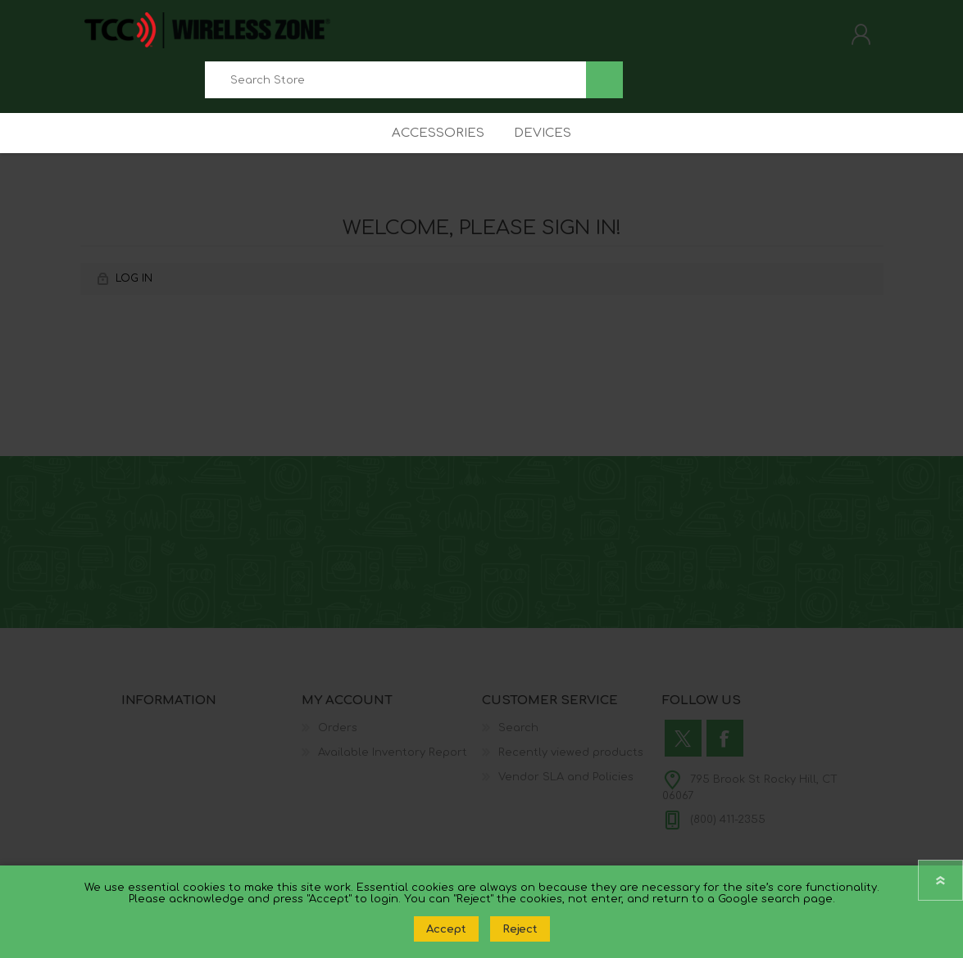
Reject (520, 929)
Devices (545, 151)
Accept (446, 929)
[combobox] (396, 85)
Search (604, 85)
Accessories (435, 151)
